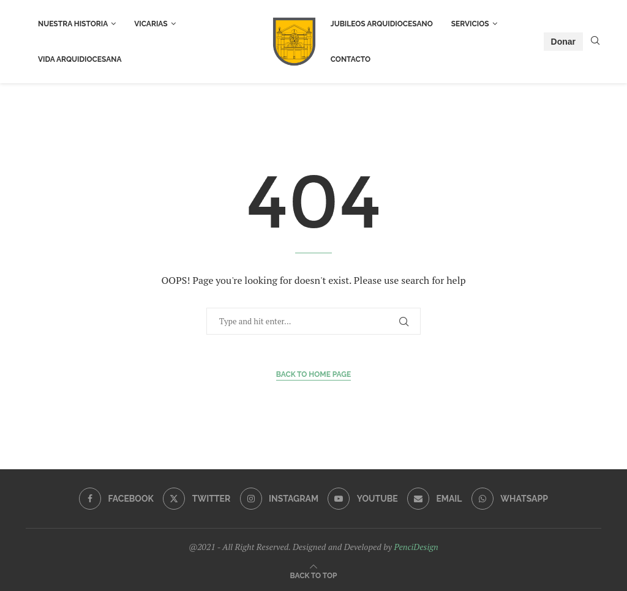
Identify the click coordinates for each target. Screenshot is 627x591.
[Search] (595, 42)
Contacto (350, 59)
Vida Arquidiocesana (80, 59)
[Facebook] (116, 499)
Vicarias (150, 24)
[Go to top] (313, 575)
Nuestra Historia (73, 24)
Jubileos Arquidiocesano (382, 24)
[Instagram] (279, 499)
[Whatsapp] (509, 499)
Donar (563, 41)
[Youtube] (362, 499)
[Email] (434, 499)
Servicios (470, 24)
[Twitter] (196, 499)
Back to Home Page (313, 374)
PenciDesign (416, 546)
